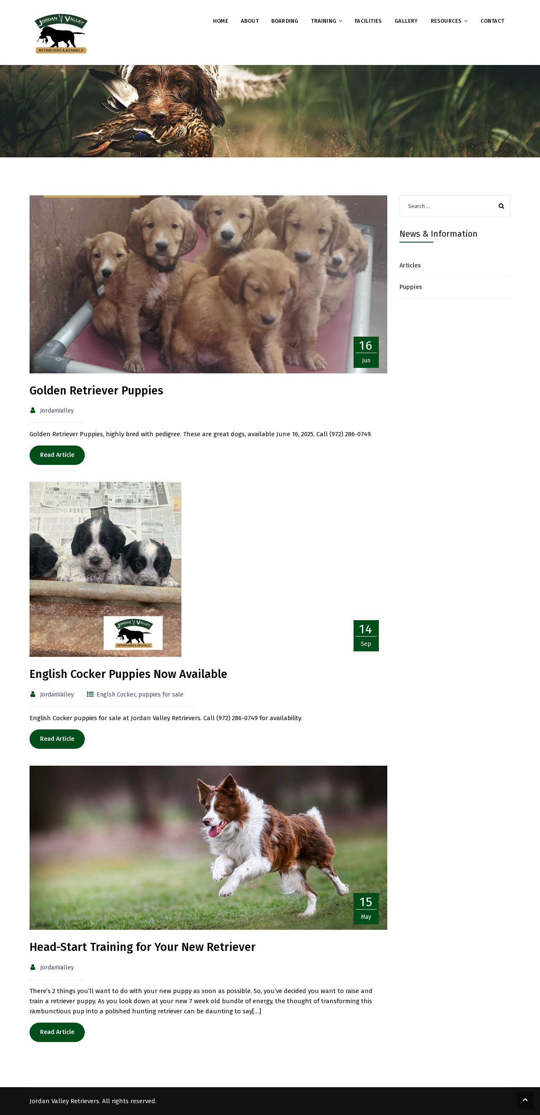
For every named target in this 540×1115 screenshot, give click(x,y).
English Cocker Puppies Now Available (128, 674)
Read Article (57, 455)
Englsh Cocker (116, 694)
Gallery (406, 21)
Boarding (285, 21)
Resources (446, 21)
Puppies (411, 287)
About (250, 21)
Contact (492, 21)
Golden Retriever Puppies (96, 390)
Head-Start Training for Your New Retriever (143, 947)
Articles (410, 265)
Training (323, 21)
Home (220, 21)
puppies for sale (161, 694)
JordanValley (57, 410)
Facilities (368, 21)
